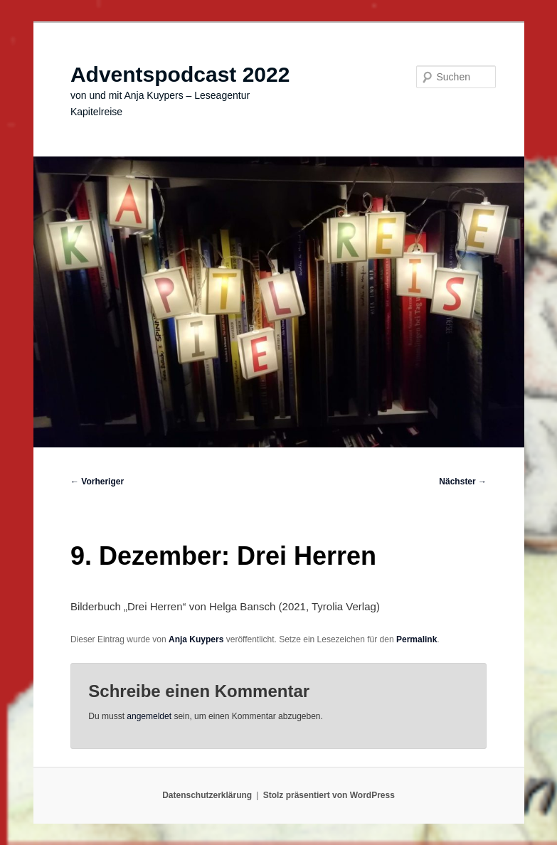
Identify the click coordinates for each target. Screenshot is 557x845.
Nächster (463, 482)
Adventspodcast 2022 (180, 74)
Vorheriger (97, 482)
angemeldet (149, 716)
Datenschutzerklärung (207, 795)
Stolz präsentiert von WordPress (329, 795)
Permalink (416, 639)
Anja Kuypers (196, 639)
